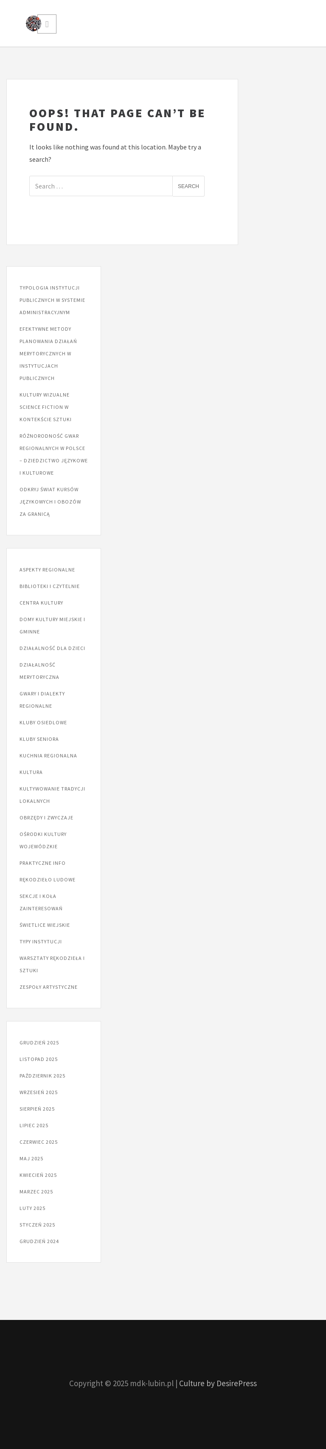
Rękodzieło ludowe (48, 879)
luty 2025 (32, 1208)
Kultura (31, 772)
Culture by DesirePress (218, 1383)
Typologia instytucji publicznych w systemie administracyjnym (52, 299)
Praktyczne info (43, 863)
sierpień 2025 (37, 1109)
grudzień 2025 (39, 1042)
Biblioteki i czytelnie (50, 586)
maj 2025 (31, 1158)
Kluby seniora (39, 739)
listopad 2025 (39, 1059)
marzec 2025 (36, 1191)
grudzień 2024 (39, 1241)
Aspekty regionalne (47, 569)
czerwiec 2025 (39, 1142)
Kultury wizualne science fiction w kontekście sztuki (46, 406)
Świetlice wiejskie (45, 925)
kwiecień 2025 (38, 1175)
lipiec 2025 (34, 1125)
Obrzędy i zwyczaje (46, 817)
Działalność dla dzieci (52, 648)
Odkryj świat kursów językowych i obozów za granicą (50, 501)
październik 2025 (42, 1075)
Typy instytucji (41, 941)
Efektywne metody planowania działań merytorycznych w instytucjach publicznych (48, 353)
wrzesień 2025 (39, 1092)
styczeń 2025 (37, 1224)
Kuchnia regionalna (48, 755)
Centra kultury (41, 602)
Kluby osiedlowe (43, 722)
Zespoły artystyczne (49, 987)
